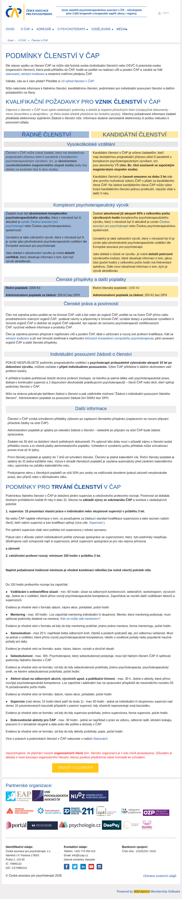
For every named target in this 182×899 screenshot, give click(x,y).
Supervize (96, 522)
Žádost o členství (75, 768)
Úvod (10, 40)
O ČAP (22, 40)
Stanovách (100, 738)
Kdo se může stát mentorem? (80, 618)
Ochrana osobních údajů (159, 876)
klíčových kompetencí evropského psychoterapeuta (119, 338)
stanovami (13, 74)
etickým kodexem (33, 74)
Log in (166, 12)
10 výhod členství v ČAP (77, 81)
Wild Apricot (142, 891)
